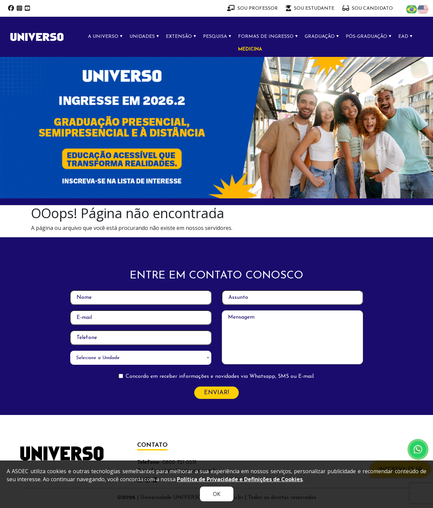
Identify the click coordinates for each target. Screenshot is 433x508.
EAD (403, 36)
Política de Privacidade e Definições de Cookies (240, 479)
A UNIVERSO (103, 36)
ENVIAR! (216, 393)
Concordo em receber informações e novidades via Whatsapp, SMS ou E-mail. (220, 376)
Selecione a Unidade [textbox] (98, 357)
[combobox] (140, 357)
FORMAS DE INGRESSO (266, 36)
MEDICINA (250, 49)
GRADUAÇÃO (320, 36)
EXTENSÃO (179, 36)
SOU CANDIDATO (367, 8)
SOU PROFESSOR (252, 8)
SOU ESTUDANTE (310, 8)
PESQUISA (215, 36)
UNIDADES (142, 36)
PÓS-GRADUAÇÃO (366, 36)
